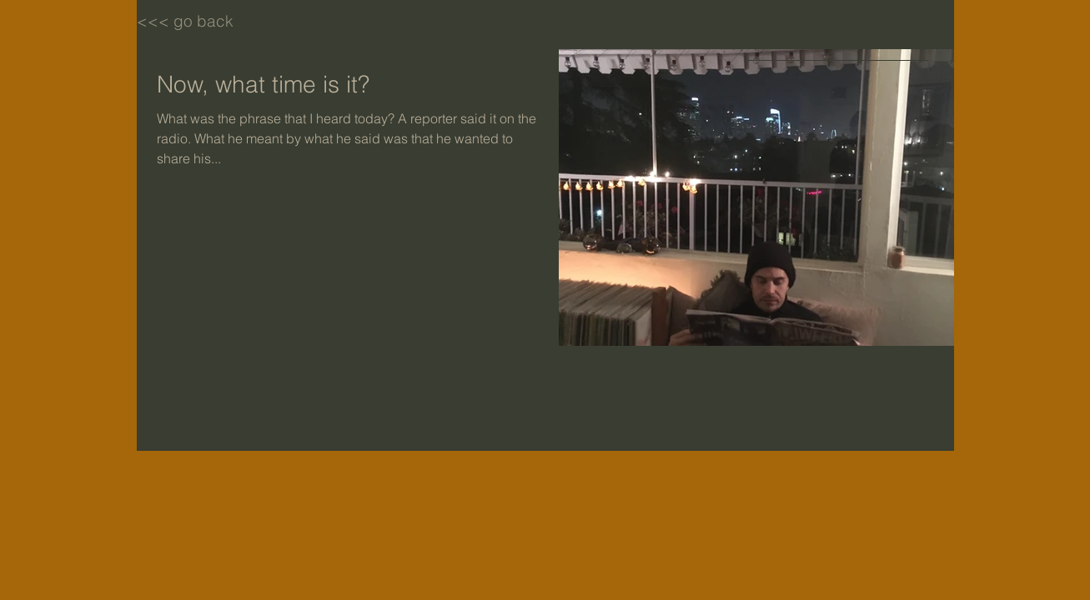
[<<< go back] (196, 21)
